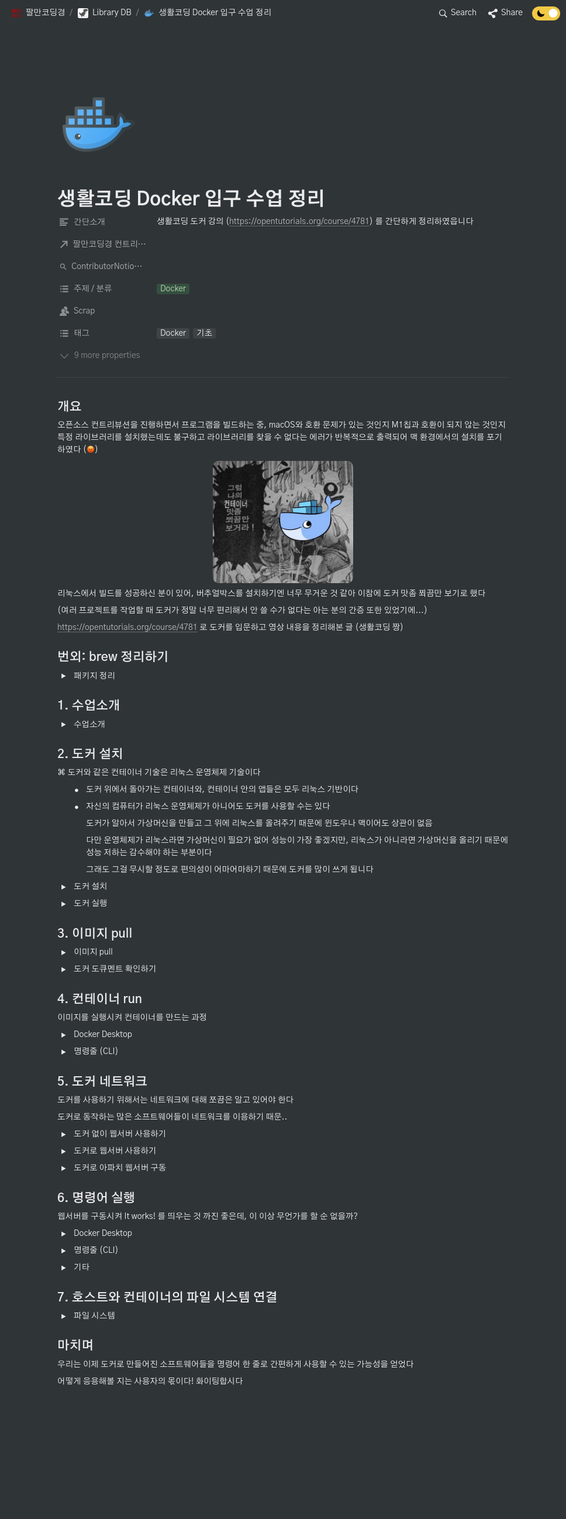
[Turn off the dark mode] (546, 18)
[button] (37, 13)
